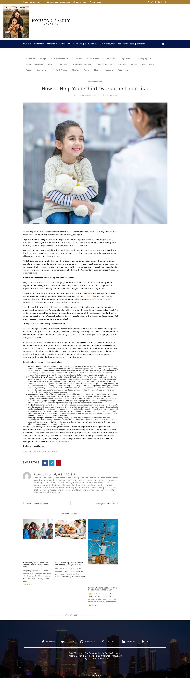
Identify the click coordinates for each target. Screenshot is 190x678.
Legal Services (127, 58)
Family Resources (107, 44)
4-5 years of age (89, 296)
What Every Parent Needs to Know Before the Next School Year (36, 564)
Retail (50, 64)
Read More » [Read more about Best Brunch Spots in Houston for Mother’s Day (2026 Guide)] (60, 580)
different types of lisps (60, 307)
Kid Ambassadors (126, 44)
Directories (142, 44)
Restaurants (42, 70)
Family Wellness (95, 81)
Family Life (77, 44)
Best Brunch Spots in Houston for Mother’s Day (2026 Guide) (69, 563)
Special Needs (148, 64)
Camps (43, 58)
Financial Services (104, 64)
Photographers (144, 58)
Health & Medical (94, 58)
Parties (79, 58)
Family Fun (52, 44)
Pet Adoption (123, 70)
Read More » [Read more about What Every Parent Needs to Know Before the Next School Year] (27, 584)
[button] (163, 44)
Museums (108, 70)
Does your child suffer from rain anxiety (40, 451)
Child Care (62, 64)
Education (30, 58)
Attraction (111, 58)
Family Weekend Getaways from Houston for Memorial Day (102, 589)
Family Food (64, 44)
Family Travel (91, 44)
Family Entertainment (81, 64)
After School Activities (61, 58)
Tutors (86, 70)
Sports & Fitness (59, 70)
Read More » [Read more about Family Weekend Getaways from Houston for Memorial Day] (93, 605)
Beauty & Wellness (34, 64)
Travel (29, 70)
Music (97, 70)
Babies (134, 64)
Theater (75, 70)
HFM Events (39, 44)
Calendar (27, 44)
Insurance (121, 64)
